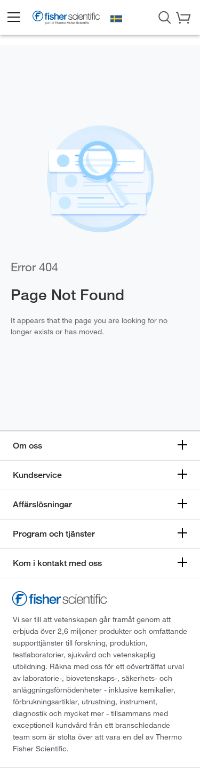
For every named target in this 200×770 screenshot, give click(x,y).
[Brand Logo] (66, 18)
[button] (13, 17)
